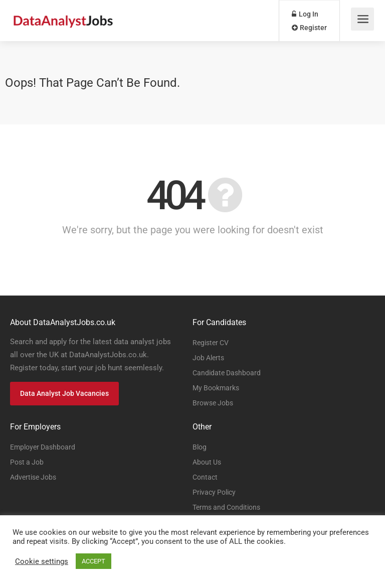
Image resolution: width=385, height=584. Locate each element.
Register (309, 28)
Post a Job (27, 462)
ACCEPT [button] (93, 561)
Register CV (210, 343)
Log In (305, 14)
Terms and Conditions (226, 507)
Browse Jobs (212, 403)
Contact (205, 477)
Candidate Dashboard (226, 373)
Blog (199, 447)
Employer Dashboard (42, 447)
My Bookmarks (215, 388)
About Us (206, 462)
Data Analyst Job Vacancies (64, 393)
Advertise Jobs (33, 477)
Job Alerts (208, 358)
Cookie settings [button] (41, 561)
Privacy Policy (214, 492)
